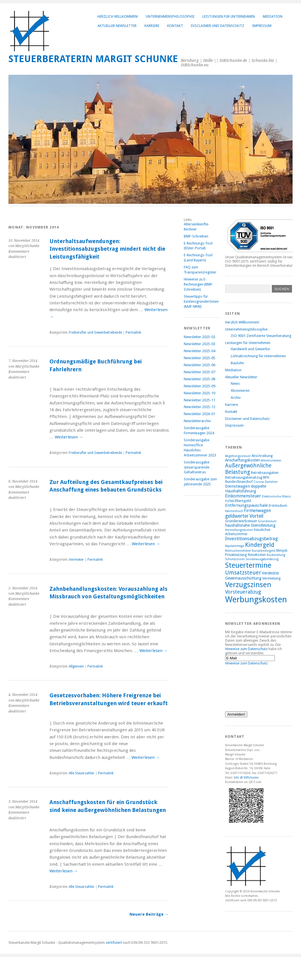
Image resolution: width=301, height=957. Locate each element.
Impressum (261, 26)
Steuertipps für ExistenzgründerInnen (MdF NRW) (201, 301)
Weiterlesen (69, 437)
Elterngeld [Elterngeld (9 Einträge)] (243, 501)
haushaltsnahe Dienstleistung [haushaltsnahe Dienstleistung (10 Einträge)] (250, 525)
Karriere (151, 26)
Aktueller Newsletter (117, 26)
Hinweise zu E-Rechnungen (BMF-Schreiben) (199, 284)
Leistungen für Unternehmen (228, 16)
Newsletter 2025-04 (199, 351)
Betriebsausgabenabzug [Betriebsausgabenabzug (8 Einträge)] (243, 477)
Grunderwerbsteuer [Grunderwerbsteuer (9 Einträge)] (241, 521)
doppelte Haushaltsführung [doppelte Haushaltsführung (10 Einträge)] (245, 488)
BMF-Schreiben (196, 236)
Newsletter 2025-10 (199, 393)
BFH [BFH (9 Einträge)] (266, 477)
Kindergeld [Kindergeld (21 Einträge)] (259, 544)
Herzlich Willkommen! (118, 16)
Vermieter (76, 560)
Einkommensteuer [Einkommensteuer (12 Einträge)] (243, 496)
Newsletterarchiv (197, 421)
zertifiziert (114, 942)
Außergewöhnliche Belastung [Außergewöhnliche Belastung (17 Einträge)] (248, 468)
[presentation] (248, 685)
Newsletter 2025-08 (199, 379)
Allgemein (76, 666)
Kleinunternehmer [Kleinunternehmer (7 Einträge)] (238, 551)
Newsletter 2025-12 (199, 407)
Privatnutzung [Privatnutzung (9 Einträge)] (236, 555)
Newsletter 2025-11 (199, 400)
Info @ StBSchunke (246, 777)
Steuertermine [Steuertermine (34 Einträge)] (248, 565)
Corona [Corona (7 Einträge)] (259, 482)
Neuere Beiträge (149, 914)
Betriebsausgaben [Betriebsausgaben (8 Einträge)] (265, 473)
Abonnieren (240, 390)
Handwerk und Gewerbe (250, 349)
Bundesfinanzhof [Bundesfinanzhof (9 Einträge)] (239, 481)
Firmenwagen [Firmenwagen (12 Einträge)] (257, 510)
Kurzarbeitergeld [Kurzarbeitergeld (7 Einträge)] (263, 551)
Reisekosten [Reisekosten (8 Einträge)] (257, 555)
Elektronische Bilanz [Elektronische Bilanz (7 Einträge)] (276, 496)
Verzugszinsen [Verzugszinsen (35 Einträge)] (248, 584)
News (235, 383)
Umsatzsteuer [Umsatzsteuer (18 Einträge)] (243, 572)
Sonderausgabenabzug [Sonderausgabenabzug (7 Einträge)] (262, 559)
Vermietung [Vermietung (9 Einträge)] (271, 578)
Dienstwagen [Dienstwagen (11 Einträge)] (237, 486)
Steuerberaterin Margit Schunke (93, 58)
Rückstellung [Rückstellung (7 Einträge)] (276, 555)
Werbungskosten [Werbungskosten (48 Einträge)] (256, 599)
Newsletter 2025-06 (199, 365)
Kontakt (175, 26)
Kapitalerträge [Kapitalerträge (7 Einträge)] (234, 546)
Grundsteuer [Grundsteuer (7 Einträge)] (267, 521)
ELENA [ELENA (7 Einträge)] (229, 501)
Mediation (272, 16)
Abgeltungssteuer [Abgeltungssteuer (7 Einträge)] (238, 456)
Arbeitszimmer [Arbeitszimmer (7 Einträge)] (271, 460)
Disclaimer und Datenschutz (217, 26)
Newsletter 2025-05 (199, 358)
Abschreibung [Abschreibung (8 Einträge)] (262, 456)
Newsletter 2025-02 (199, 337)
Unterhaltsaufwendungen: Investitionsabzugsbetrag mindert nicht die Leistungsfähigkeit (107, 249)
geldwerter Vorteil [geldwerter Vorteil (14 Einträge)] (244, 516)
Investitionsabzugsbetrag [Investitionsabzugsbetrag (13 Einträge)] (251, 538)
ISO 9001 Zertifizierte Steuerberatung (261, 336)
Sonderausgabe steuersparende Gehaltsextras (196, 467)
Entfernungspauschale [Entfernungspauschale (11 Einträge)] (246, 505)
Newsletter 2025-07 (199, 372)
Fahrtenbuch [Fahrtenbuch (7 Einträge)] (234, 511)
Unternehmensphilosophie (170, 16)
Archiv (236, 397)
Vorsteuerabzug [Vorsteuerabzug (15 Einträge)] (243, 592)
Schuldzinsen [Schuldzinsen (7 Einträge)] (235, 559)
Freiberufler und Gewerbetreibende (95, 332)
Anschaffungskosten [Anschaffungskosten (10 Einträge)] (242, 460)
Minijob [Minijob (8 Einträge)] (282, 551)
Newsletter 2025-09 (199, 386)
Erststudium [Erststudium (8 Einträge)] (278, 506)
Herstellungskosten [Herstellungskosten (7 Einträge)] (239, 530)
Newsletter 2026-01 (199, 414)
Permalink (133, 332)
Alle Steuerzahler (81, 773)
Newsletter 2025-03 (199, 344)
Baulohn (237, 363)
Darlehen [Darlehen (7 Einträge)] (271, 482)
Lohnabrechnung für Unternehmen (258, 356)
